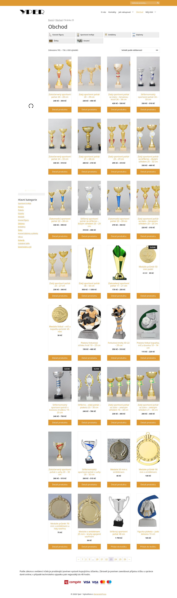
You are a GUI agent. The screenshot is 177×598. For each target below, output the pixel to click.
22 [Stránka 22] (106, 559)
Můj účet (151, 12)
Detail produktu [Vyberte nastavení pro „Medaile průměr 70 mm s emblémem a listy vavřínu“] (59, 546)
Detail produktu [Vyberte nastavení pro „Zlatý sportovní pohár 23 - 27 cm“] (59, 295)
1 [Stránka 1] (82, 559)
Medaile (21, 217)
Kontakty (112, 12)
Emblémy (21, 227)
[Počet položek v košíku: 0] (126, 3)
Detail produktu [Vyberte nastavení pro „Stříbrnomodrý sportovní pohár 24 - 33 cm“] (148, 109)
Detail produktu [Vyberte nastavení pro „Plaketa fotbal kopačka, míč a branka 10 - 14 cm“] (148, 357)
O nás (103, 12)
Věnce (20, 237)
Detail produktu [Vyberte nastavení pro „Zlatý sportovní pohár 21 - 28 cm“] (89, 171)
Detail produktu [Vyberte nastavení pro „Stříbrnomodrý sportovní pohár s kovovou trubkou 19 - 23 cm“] (59, 422)
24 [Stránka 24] (115, 559)
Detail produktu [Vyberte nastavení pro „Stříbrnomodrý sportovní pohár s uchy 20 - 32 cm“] (89, 484)
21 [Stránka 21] (102, 559)
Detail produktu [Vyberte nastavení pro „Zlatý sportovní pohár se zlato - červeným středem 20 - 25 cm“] (148, 236)
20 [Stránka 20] (97, 559)
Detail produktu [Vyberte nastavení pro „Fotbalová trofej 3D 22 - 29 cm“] (118, 357)
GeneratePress (100, 594)
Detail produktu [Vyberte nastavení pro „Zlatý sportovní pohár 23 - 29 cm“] (118, 171)
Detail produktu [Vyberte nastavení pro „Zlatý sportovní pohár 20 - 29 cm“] (89, 109)
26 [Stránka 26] (125, 559)
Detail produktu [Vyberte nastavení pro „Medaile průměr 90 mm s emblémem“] (148, 484)
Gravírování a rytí (24, 247)
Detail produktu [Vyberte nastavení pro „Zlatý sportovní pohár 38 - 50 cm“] (89, 295)
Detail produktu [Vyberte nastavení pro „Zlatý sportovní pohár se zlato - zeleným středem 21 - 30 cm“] (148, 422)
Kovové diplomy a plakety (28, 233)
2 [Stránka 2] (86, 559)
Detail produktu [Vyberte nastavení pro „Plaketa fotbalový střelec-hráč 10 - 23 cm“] (89, 357)
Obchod (139, 12)
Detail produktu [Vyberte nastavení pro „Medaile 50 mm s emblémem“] (118, 484)
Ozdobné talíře (24, 243)
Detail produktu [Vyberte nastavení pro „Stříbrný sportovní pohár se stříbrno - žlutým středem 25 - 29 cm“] (89, 236)
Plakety (21, 210)
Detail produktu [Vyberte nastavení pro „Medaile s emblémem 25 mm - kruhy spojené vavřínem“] (89, 546)
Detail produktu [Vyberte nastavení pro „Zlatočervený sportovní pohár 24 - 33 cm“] (59, 171)
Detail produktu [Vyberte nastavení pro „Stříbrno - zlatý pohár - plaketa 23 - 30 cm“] (89, 422)
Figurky (21, 213)
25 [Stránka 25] (120, 559)
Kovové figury (23, 220)
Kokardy (21, 240)
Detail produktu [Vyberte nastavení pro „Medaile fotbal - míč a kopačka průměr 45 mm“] (59, 357)
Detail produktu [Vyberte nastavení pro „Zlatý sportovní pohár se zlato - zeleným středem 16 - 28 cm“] (118, 422)
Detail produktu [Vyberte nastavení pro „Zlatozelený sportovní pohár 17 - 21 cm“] (118, 295)
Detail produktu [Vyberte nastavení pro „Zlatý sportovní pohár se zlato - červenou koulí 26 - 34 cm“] (118, 109)
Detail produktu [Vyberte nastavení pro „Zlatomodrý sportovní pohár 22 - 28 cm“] (59, 236)
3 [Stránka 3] (89, 559)
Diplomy (21, 223)
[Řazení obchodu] (140, 50)
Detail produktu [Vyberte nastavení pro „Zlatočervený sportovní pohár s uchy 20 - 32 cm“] (59, 484)
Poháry (21, 207)
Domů (51, 20)
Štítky (20, 230)
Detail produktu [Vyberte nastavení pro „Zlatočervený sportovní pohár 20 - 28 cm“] (59, 109)
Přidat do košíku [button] (119, 546)
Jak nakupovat (126, 12)
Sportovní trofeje (24, 203)
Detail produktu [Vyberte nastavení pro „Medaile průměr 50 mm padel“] (148, 295)
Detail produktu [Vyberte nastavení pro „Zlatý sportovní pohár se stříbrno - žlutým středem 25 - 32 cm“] (148, 171)
